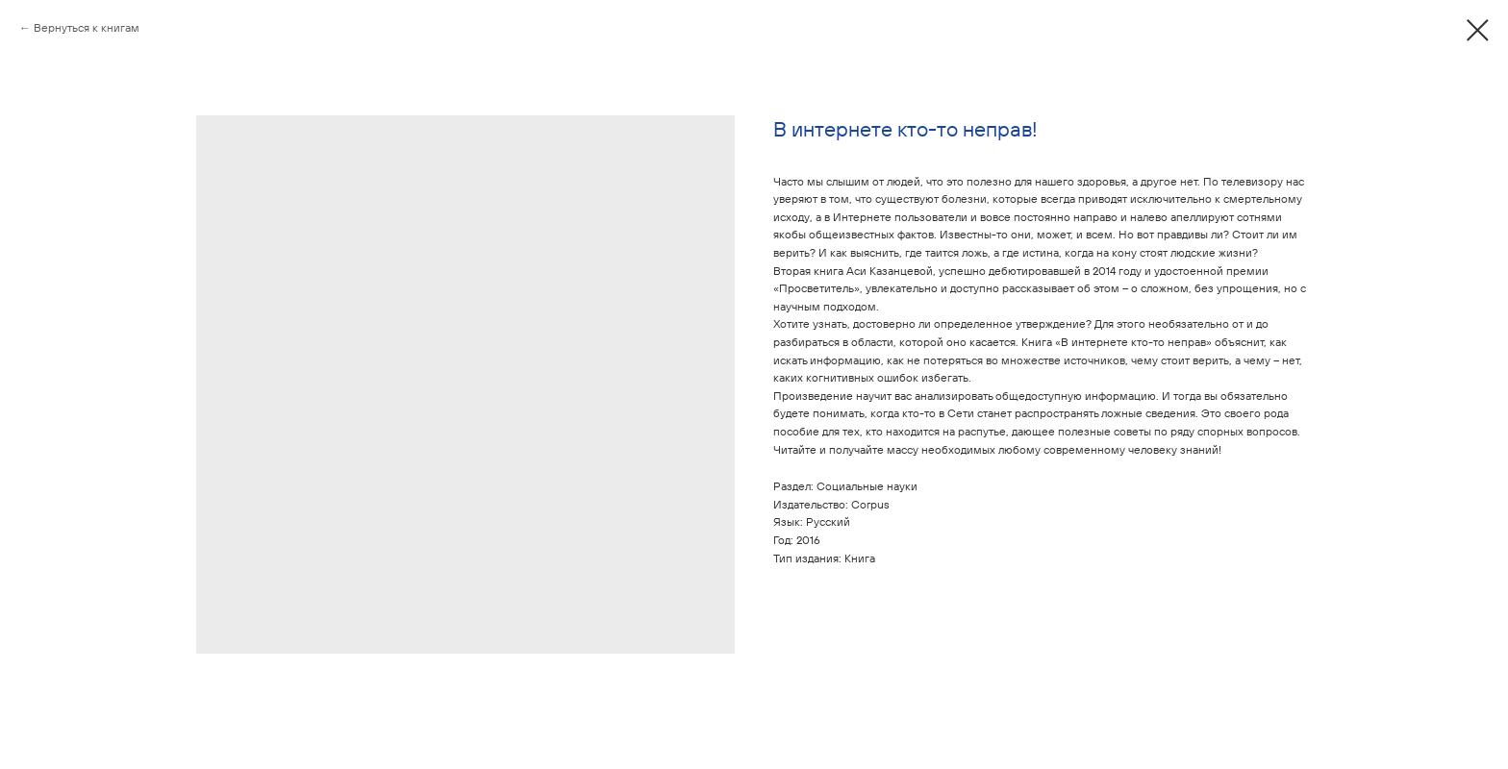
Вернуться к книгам (86, 27)
